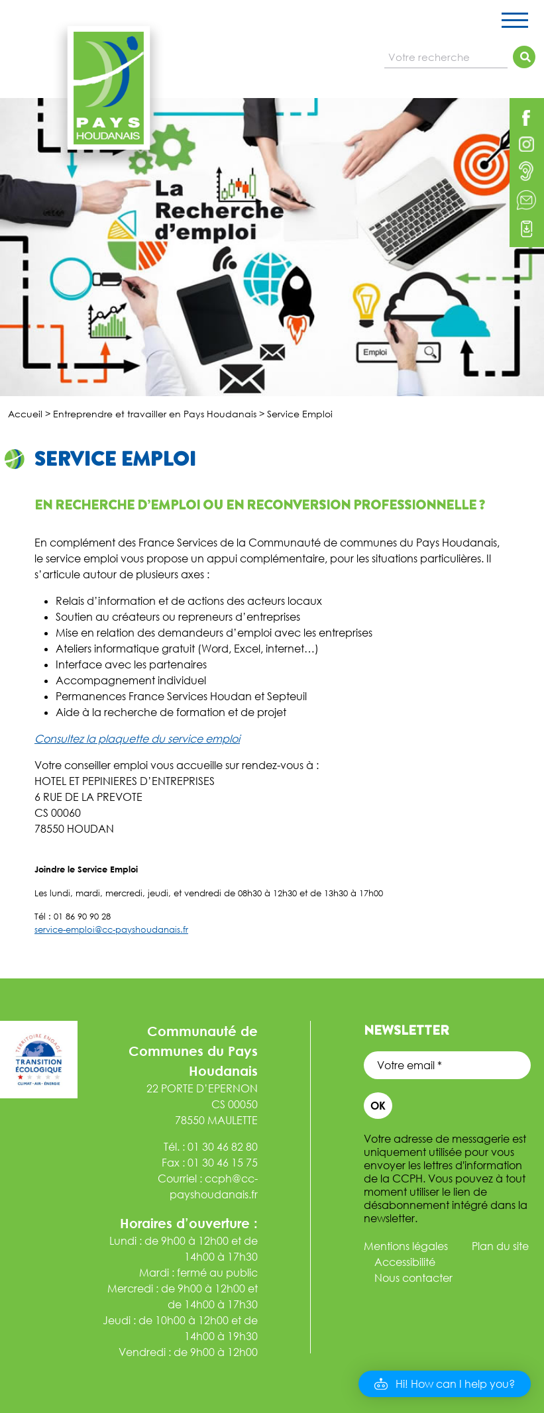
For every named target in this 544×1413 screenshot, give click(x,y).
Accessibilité (404, 1262)
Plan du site (500, 1246)
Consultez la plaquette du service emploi (137, 738)
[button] (444, 1384)
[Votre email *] (447, 1065)
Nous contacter (413, 1277)
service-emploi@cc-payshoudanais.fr (111, 929)
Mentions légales (406, 1246)
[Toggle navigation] (515, 22)
